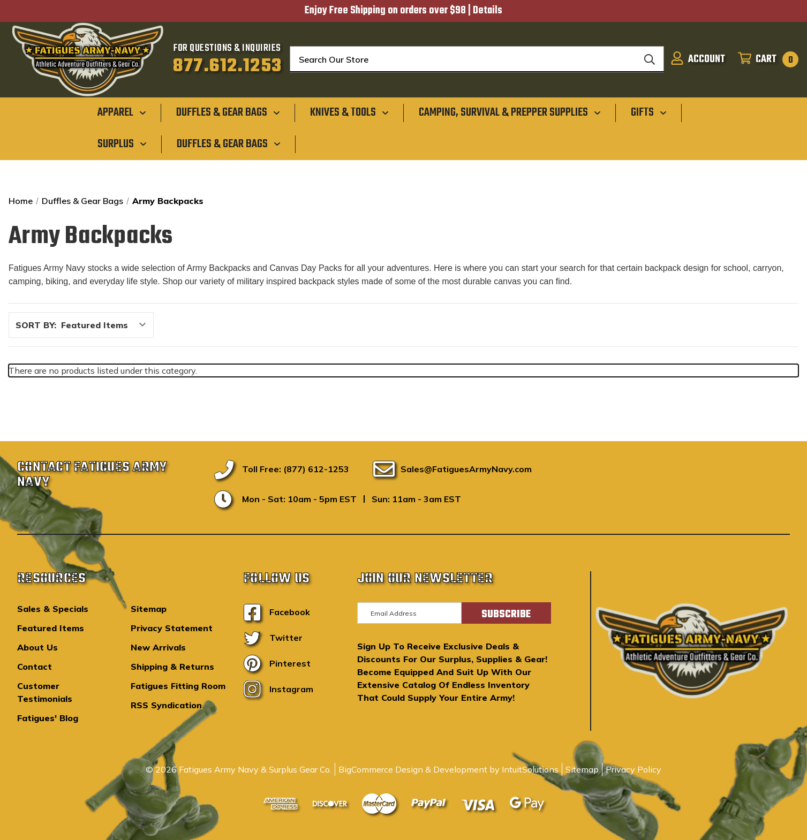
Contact (34, 666)
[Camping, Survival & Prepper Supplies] (510, 112)
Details (487, 11)
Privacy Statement (172, 628)
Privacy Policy (633, 769)
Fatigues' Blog (47, 718)
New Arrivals (158, 647)
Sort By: (36, 325)
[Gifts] (649, 112)
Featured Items (50, 628)
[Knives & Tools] (349, 112)
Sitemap (149, 608)
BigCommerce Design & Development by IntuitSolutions (448, 769)
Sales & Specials (52, 608)
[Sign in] (697, 59)
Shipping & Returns (172, 666)
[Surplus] (122, 143)
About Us (37, 647)
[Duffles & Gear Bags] (228, 112)
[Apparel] (121, 112)
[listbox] (106, 325)
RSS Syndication (166, 705)
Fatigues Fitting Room (178, 685)
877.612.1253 (227, 66)
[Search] (649, 59)
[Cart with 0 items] (764, 59)
